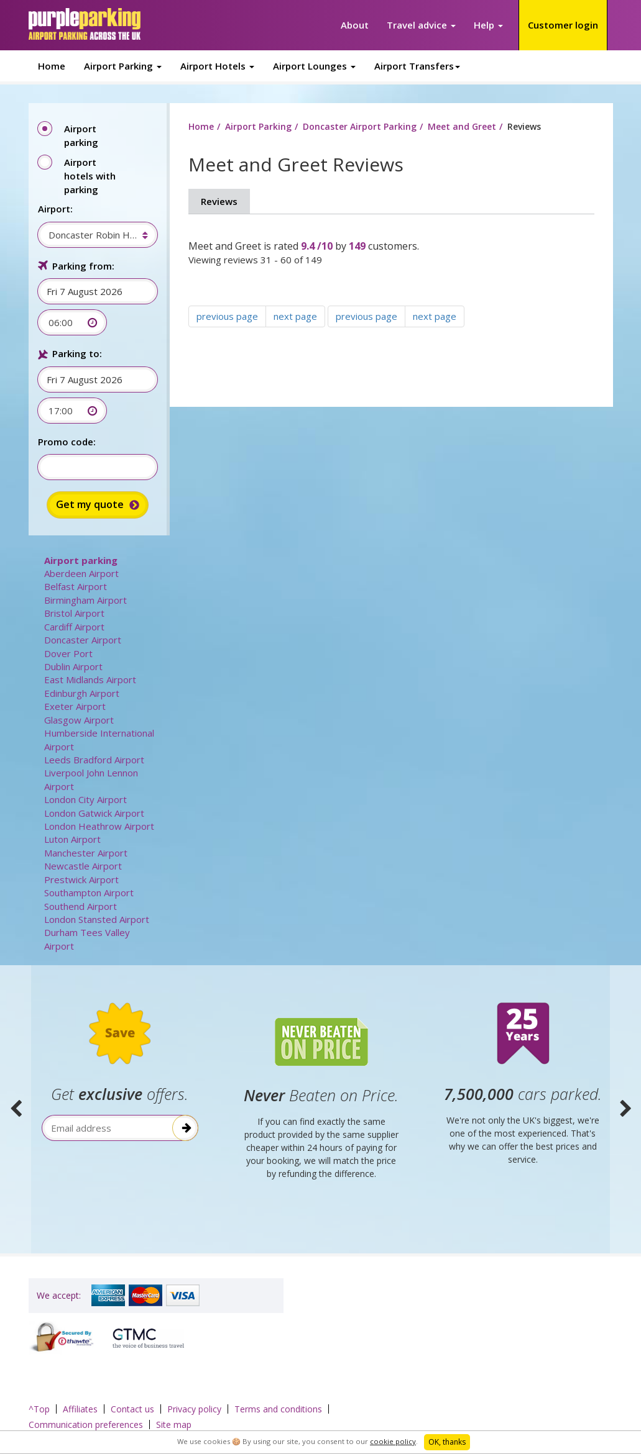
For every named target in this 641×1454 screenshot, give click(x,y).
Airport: (55, 208)
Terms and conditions (278, 1409)
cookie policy (393, 1441)
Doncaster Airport (82, 640)
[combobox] (91, 235)
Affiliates (80, 1409)
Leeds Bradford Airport (94, 759)
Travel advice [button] (421, 25)
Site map (173, 1424)
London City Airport (85, 799)
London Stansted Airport (96, 919)
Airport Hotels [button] (217, 66)
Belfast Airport (75, 586)
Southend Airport (80, 906)
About (355, 25)
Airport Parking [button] (123, 66)
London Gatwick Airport (94, 813)
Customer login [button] (563, 25)
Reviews (219, 201)
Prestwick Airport (81, 879)
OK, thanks (447, 1442)
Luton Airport (72, 839)
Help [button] (488, 25)
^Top (39, 1409)
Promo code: (67, 441)
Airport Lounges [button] (314, 66)
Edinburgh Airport (81, 693)
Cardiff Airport (74, 626)
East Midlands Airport (90, 679)
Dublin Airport (73, 666)
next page (295, 316)
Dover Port (68, 653)
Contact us (132, 1409)
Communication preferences (86, 1424)
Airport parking (81, 560)
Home (51, 66)
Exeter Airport (75, 706)
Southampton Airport (89, 892)
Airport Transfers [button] (417, 66)
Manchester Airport (85, 853)
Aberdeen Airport (81, 573)
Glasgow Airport (79, 720)
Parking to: (77, 353)
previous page (227, 316)
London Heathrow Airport (99, 826)
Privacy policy (194, 1409)
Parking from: (83, 266)
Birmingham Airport (85, 600)
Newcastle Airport (83, 866)
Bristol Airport (74, 613)
